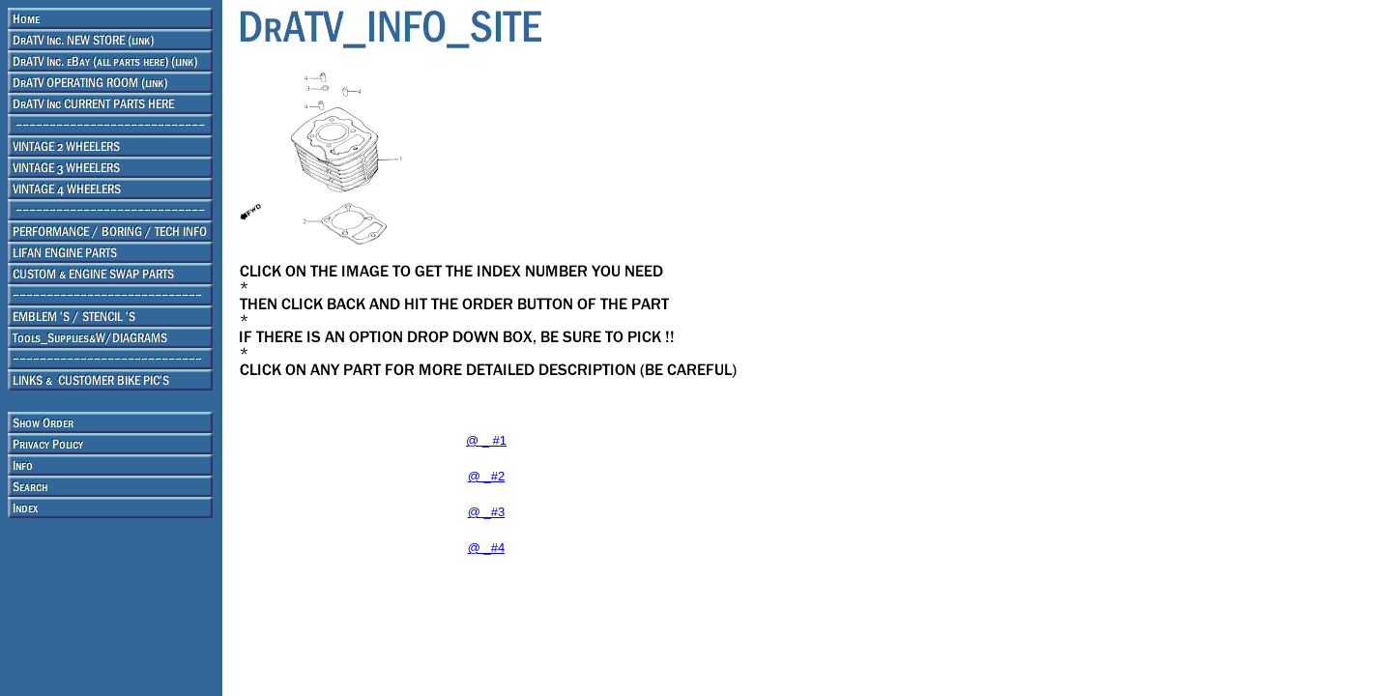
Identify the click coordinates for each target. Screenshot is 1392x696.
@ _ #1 (486, 440)
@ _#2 (487, 476)
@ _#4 (487, 547)
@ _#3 (487, 512)
